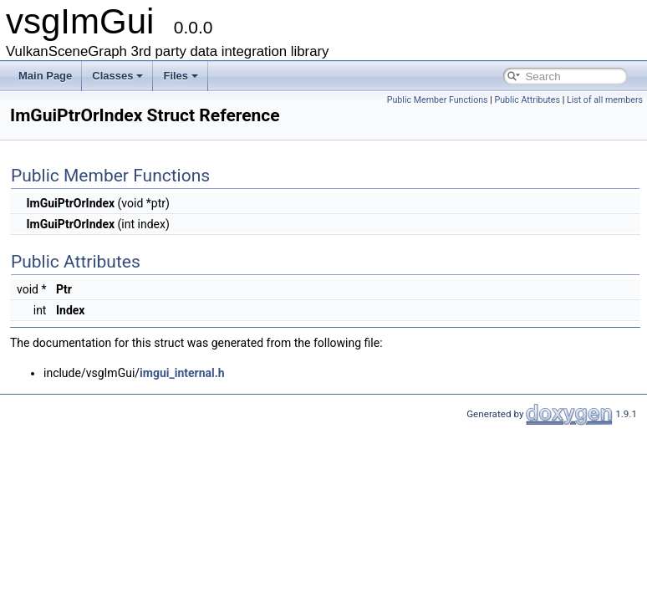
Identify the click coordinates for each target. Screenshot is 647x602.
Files (180, 75)
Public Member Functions (437, 99)
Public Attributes (527, 99)
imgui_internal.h (182, 373)
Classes (117, 75)
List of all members (605, 99)
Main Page (45, 75)
